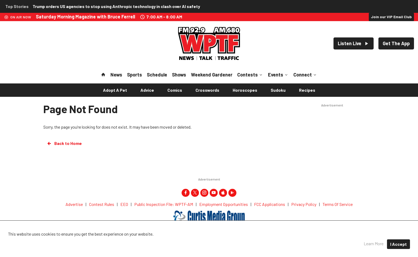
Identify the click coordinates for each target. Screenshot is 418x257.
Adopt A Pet (115, 90)
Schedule (157, 75)
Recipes (307, 90)
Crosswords (207, 90)
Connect (305, 75)
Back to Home (64, 143)
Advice (147, 90)
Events (278, 75)
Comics (174, 90)
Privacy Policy (230, 240)
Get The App (396, 43)
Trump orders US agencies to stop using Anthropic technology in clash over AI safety (116, 6)
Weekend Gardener (211, 75)
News (116, 75)
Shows (179, 75)
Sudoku (278, 90)
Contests (250, 75)
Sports (134, 75)
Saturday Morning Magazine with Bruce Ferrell (85, 17)
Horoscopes (245, 90)
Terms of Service (266, 240)
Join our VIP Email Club (391, 16)
